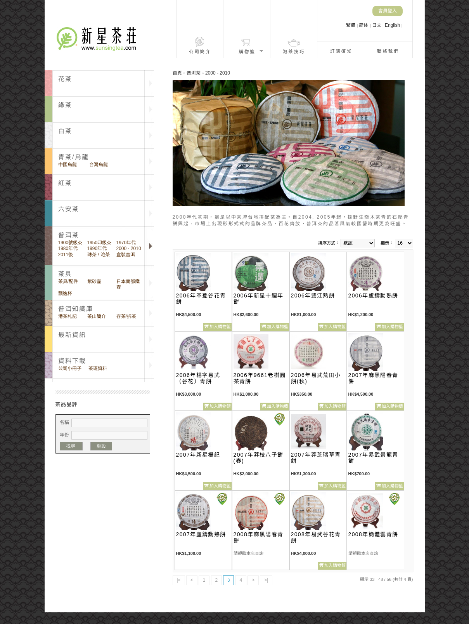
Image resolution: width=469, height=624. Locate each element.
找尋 (71, 446)
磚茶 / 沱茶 (98, 254)
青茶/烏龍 (73, 157)
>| (266, 580)
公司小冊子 (69, 368)
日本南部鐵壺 (128, 284)
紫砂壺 (94, 281)
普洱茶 (194, 73)
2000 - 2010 (128, 248)
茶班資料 (97, 368)
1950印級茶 (99, 242)
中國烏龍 (67, 164)
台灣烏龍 (98, 164)
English (393, 25)
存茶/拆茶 (126, 316)
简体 (364, 25)
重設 (101, 446)
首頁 (177, 73)
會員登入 (387, 11)
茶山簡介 (96, 316)
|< (179, 580)
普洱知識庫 (75, 309)
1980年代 (68, 248)
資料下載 (72, 361)
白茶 (65, 131)
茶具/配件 (68, 281)
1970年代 (126, 242)
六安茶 (69, 209)
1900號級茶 (70, 242)
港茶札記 (67, 316)
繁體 (351, 25)
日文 (377, 25)
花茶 (65, 79)
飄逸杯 (65, 293)
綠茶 (65, 105)
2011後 (65, 254)
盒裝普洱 (125, 254)
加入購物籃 (220, 326)
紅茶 (65, 183)
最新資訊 (72, 335)
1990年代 (97, 248)
